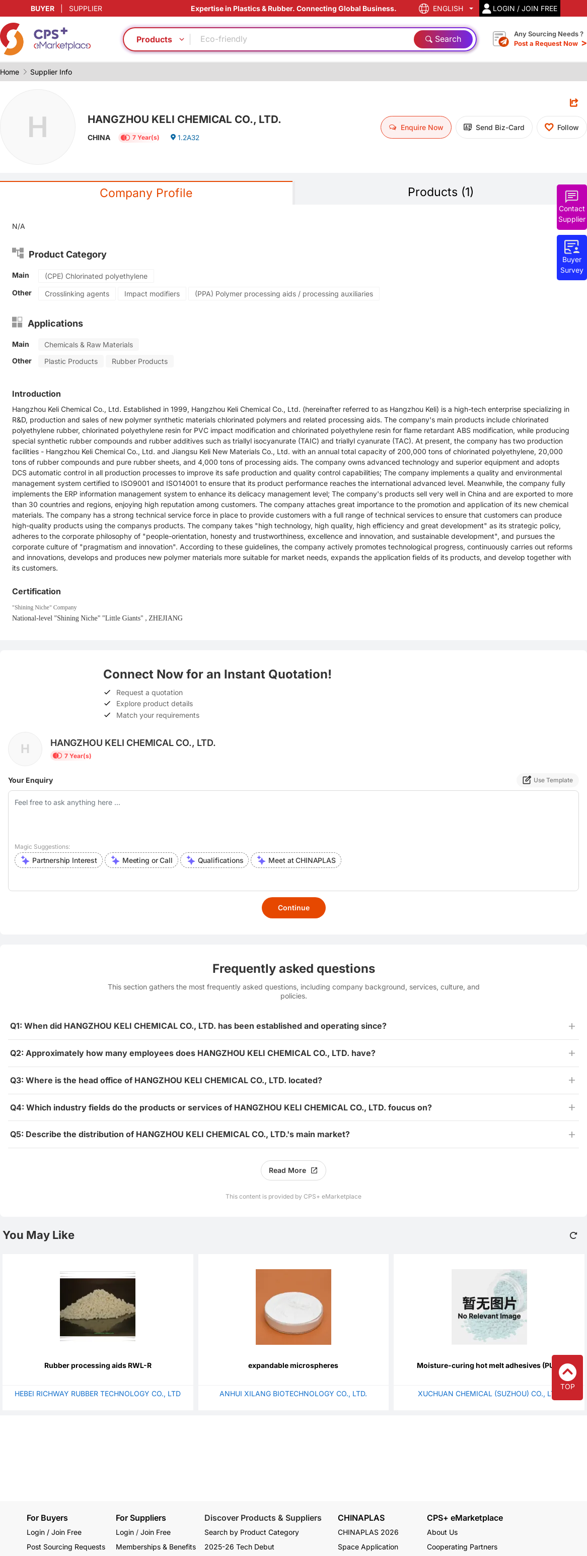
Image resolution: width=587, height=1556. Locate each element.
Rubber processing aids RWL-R (98, 1365)
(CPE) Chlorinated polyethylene (96, 276)
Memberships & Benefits (156, 1546)
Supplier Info (51, 72)
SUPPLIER (85, 8)
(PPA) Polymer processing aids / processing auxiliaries (284, 294)
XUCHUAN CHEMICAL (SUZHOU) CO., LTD (489, 1394)
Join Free (155, 1532)
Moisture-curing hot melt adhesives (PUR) (489, 1365)
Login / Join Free (54, 1532)
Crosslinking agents (77, 294)
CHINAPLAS (361, 1518)
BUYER (42, 8)
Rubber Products (140, 361)
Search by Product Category (251, 1532)
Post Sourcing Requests (66, 1546)
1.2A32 (185, 138)
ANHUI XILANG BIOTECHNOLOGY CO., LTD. (293, 1394)
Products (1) (440, 192)
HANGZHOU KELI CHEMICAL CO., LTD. (189, 118)
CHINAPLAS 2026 (368, 1532)
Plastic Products (71, 361)
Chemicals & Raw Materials (88, 345)
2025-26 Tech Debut (239, 1546)
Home (9, 72)
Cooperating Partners (462, 1546)
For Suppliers (141, 1518)
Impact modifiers (152, 294)
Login (125, 1532)
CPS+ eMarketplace (465, 1518)
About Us (442, 1532)
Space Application (368, 1546)
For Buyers (47, 1518)
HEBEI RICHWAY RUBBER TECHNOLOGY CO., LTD (98, 1394)
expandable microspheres (293, 1365)
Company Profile (146, 193)
